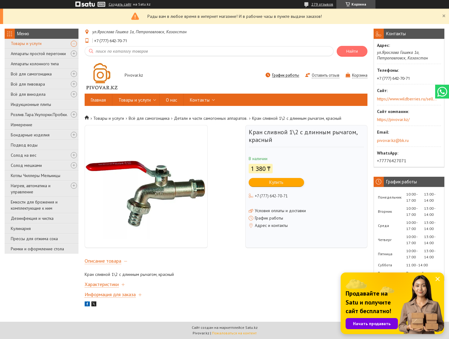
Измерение (21, 124)
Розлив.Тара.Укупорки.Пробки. (39, 114)
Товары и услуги (26, 43)
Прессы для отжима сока (34, 238)
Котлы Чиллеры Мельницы (35, 175)
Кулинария (21, 228)
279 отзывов (322, 4)
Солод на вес (23, 155)
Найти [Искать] (352, 51)
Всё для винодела (28, 94)
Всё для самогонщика (31, 74)
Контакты (200, 100)
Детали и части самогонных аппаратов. (210, 118)
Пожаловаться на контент (234, 333)
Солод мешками (26, 165)
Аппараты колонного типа (35, 64)
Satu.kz (251, 327)
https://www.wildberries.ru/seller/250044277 (407, 99)
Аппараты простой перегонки (38, 53)
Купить (276, 182)
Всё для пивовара (28, 84)
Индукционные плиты (31, 104)
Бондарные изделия (30, 135)
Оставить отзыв (325, 75)
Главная (98, 100)
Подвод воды (24, 145)
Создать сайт (120, 4)
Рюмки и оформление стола (37, 249)
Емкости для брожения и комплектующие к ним (34, 205)
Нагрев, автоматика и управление (30, 189)
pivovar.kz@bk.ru (393, 140)
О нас (171, 100)
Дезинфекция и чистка (32, 218)
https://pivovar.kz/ (393, 119)
